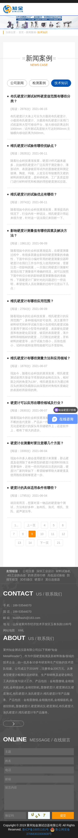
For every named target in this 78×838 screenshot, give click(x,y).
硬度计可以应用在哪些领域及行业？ (37, 403)
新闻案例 (31, 32)
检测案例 (39, 83)
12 (63, 534)
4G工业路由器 (16, 575)
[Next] (44, 542)
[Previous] (31, 525)
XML (21, 630)
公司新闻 (17, 83)
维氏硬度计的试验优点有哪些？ (33, 194)
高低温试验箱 (56, 575)
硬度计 (39, 579)
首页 (21, 32)
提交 (63, 815)
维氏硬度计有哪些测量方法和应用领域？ (40, 358)
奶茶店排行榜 (36, 575)
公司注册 (28, 571)
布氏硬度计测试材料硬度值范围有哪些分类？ (40, 99)
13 (19, 542)
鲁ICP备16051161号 (35, 829)
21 (58, 542)
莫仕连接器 (52, 579)
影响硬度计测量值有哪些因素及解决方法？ (38, 233)
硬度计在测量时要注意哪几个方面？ (37, 443)
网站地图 (9, 630)
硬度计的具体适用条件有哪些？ (33, 488)
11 (52, 534)
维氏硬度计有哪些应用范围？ (32, 301)
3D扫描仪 (26, 579)
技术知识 (42, 32)
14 (30, 542)
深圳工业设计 (45, 571)
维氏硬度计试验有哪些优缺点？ (33, 146)
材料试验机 (63, 571)
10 (42, 534)
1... (16, 525)
